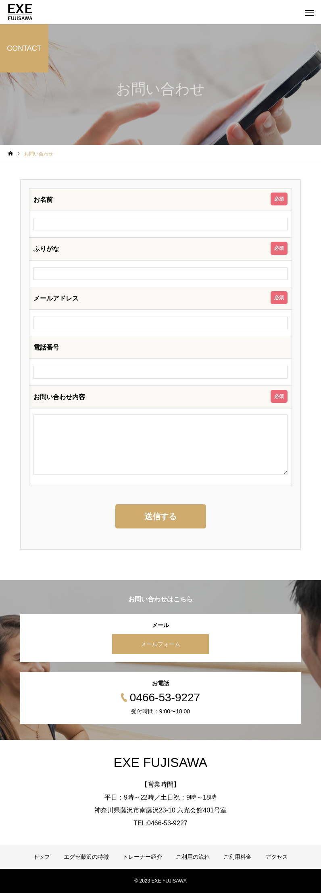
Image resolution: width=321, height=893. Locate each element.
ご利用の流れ (193, 857)
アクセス (276, 857)
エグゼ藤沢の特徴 (86, 857)
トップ (41, 857)
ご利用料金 (237, 857)
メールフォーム (160, 644)
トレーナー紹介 (142, 857)
